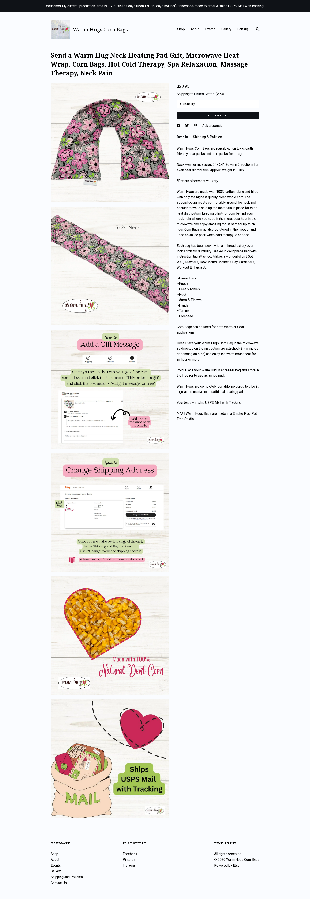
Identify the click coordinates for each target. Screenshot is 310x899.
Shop (181, 29)
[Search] (257, 29)
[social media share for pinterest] (196, 126)
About (195, 29)
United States (204, 94)
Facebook (130, 854)
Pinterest (129, 860)
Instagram (130, 865)
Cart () (242, 29)
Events (210, 29)
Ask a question (213, 126)
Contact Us (59, 883)
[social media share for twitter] (187, 126)
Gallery (226, 29)
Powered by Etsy (226, 865)
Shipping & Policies (207, 137)
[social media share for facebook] (179, 126)
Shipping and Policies (67, 877)
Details (183, 137)
